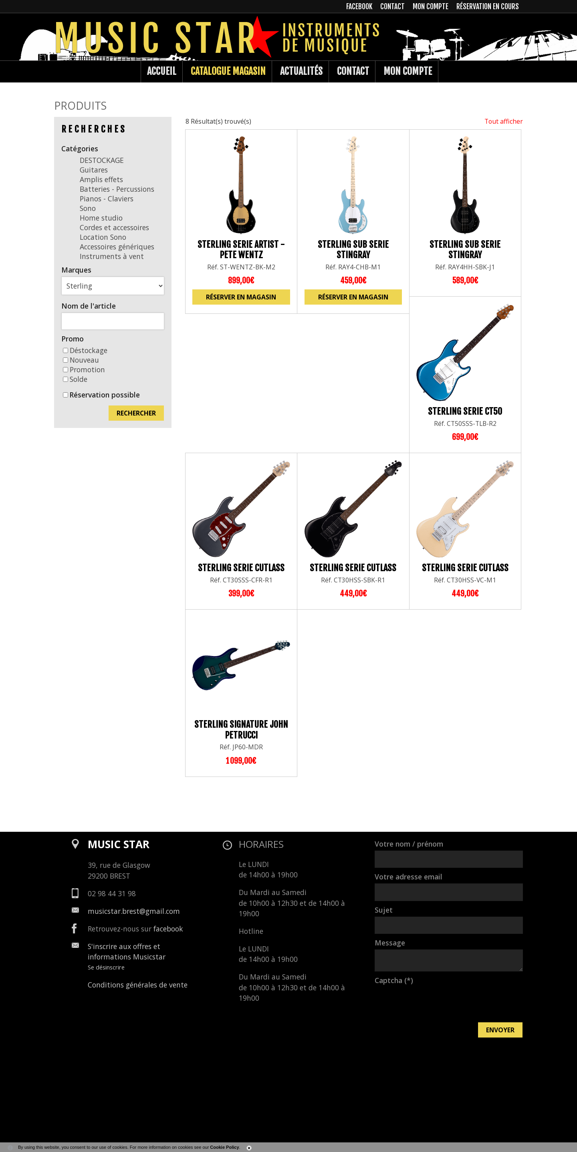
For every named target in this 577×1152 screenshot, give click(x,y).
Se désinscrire (106, 967)
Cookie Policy (224, 1147)
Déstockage (85, 350)
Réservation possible (104, 394)
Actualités (301, 71)
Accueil (161, 71)
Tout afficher (503, 121)
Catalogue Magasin (228, 71)
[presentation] (435, 1002)
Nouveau (81, 360)
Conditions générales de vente (138, 984)
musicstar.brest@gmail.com (134, 911)
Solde (75, 379)
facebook (168, 928)
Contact (353, 71)
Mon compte (407, 71)
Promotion (84, 369)
